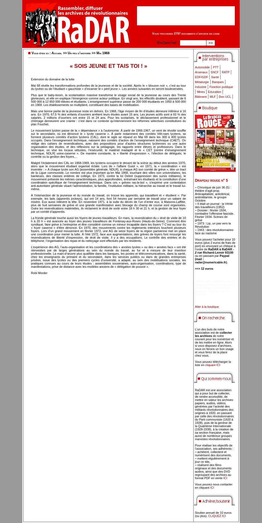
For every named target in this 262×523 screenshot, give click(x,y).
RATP (226, 72)
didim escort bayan (207, 284)
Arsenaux (201, 72)
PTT (216, 67)
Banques (218, 82)
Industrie (200, 87)
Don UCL (225, 96)
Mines (201, 91)
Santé (215, 77)
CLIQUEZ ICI (217, 516)
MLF (213, 96)
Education (214, 91)
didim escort (203, 281)
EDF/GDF (201, 77)
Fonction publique (221, 87)
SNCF (215, 72)
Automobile (202, 67)
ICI (225, 478)
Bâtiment (201, 96)
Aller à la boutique (207, 306)
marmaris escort (223, 281)
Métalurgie (202, 82)
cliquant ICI (212, 365)
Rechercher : (168, 42)
